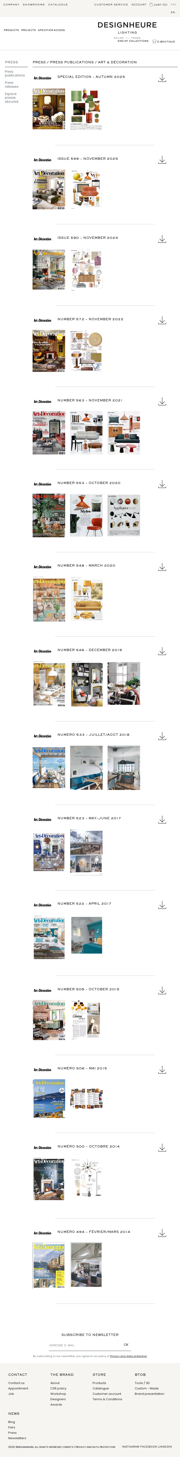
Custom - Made (147, 1388)
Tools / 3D (142, 1383)
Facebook (148, 1447)
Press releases (12, 84)
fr (173, 4)
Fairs (11, 1427)
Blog (11, 1422)
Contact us (16, 1383)
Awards (56, 1404)
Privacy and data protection (128, 1356)
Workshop (58, 1394)
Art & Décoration (117, 62)
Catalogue (58, 4)
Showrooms (34, 4)
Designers (58, 1399)
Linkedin (165, 1447)
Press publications (15, 73)
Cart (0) (158, 5)
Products (11, 30)
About (55, 1383)
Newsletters (17, 1438)
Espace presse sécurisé (12, 98)
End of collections (133, 41)
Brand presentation (149, 1394)
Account (138, 4)
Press (11, 62)
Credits (68, 1447)
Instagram (130, 1447)
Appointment (18, 1388)
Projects (28, 30)
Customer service (111, 4)
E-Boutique (163, 42)
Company (11, 4)
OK (126, 1344)
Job (11, 1394)
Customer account (107, 1394)
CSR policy (58, 1388)
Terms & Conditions (107, 1399)
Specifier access (51, 30)
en (173, 12)
